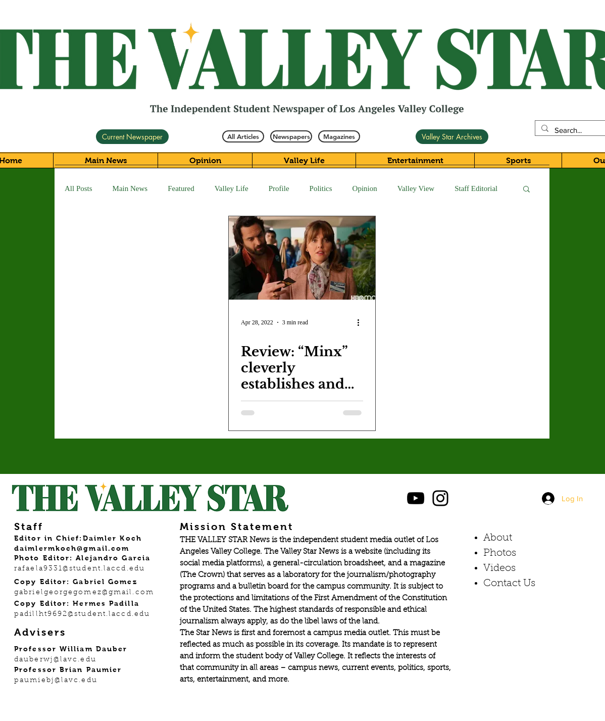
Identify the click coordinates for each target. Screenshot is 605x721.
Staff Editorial (476, 188)
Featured (181, 188)
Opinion (364, 188)
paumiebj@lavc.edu (55, 680)
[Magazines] (339, 136)
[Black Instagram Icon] (440, 498)
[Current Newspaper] (132, 136)
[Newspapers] (291, 136)
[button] (526, 189)
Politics (321, 188)
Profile (279, 188)
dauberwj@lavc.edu (55, 659)
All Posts (78, 188)
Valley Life (231, 188)
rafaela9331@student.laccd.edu (79, 568)
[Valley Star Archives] (452, 136)
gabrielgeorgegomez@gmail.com (84, 592)
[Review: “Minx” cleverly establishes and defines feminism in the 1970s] (302, 258)
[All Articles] (243, 136)
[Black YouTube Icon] (415, 498)
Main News (130, 188)
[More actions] (362, 322)
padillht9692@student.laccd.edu (82, 614)
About (497, 538)
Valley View (415, 188)
